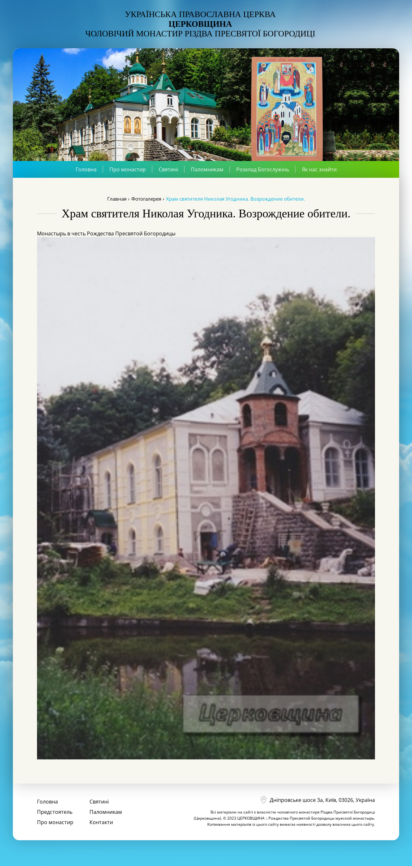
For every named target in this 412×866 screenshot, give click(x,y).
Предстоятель (54, 811)
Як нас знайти (319, 169)
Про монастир (127, 169)
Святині (168, 169)
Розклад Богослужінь (262, 169)
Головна (86, 169)
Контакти (101, 822)
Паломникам (207, 169)
